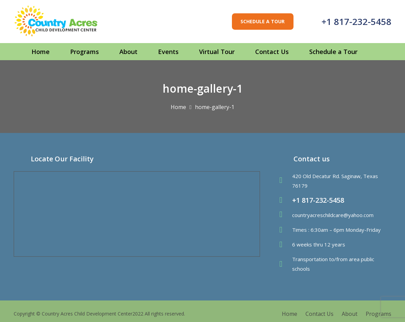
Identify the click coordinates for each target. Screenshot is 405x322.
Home (289, 314)
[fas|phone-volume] (284, 200)
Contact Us (319, 314)
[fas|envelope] (284, 215)
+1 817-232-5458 (356, 21)
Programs (378, 314)
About (349, 314)
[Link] (56, 21)
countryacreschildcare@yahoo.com (333, 215)
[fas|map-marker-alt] (284, 181)
